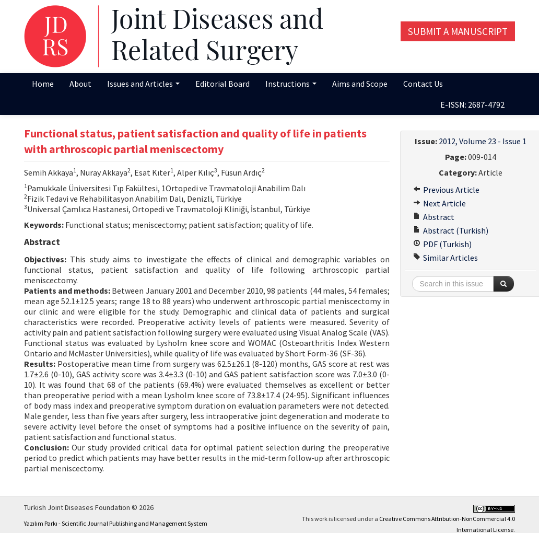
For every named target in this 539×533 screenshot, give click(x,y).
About (80, 83)
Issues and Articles (143, 83)
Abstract (433, 217)
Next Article (439, 203)
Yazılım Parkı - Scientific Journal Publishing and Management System (115, 523)
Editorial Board (222, 83)
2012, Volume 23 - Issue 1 (482, 141)
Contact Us (423, 83)
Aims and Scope (360, 83)
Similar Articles (445, 257)
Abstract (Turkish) (450, 230)
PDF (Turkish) (442, 244)
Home (43, 83)
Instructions (291, 83)
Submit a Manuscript (458, 31)
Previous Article (446, 189)
